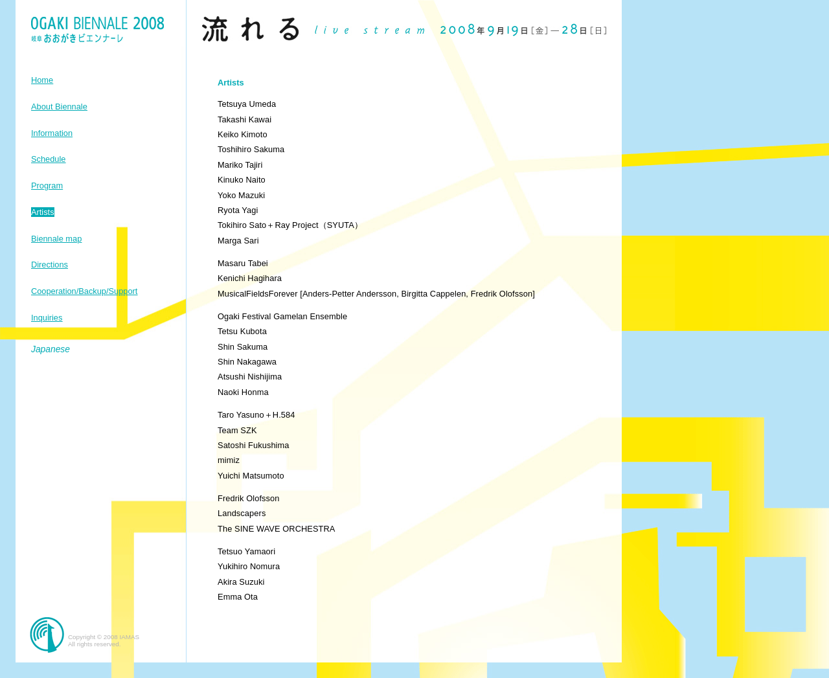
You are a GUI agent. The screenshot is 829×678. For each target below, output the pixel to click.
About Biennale (59, 106)
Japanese (50, 349)
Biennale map (56, 238)
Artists (42, 212)
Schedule (48, 159)
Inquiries (46, 317)
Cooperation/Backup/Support (84, 291)
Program (47, 185)
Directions (49, 264)
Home (42, 80)
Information (52, 133)
